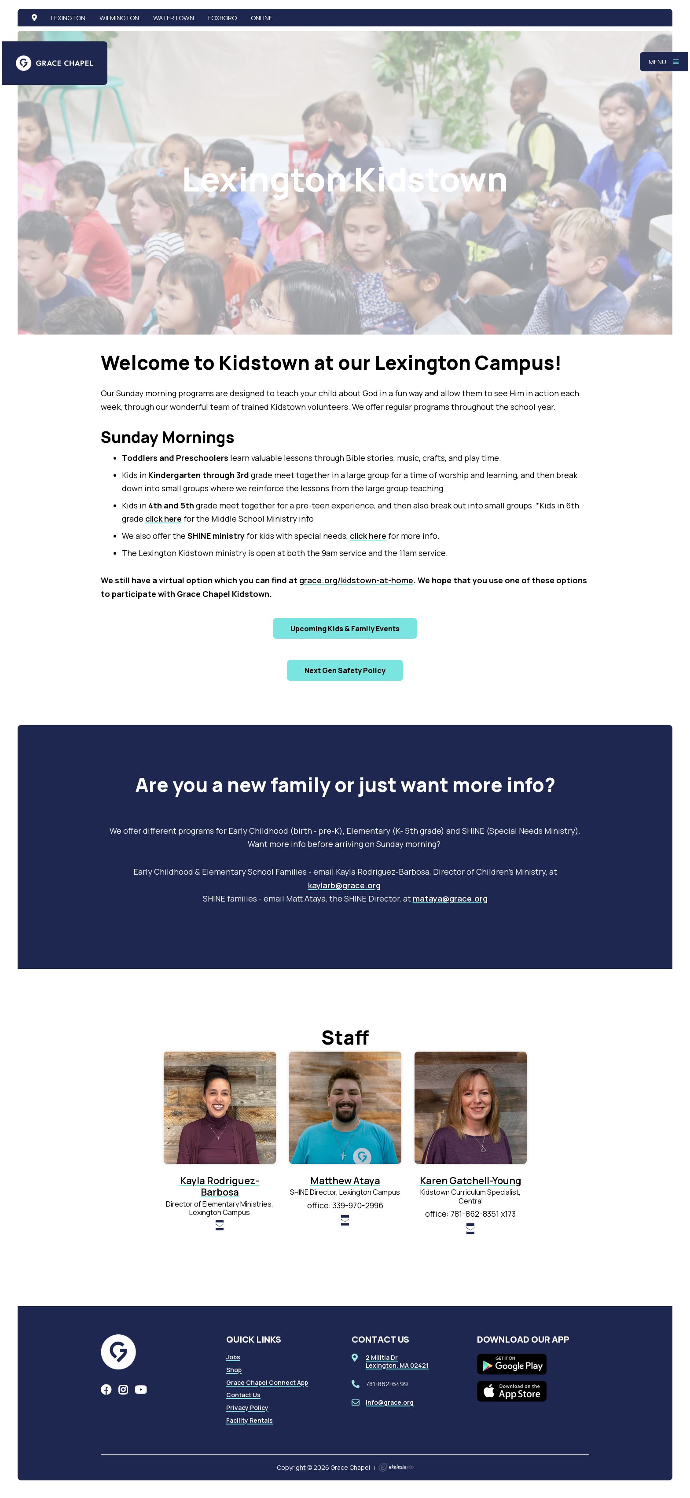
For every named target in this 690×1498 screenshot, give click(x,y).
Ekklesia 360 (396, 1467)
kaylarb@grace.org (344, 885)
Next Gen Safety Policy (345, 670)
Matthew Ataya (345, 1180)
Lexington (68, 17)
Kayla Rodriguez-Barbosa (219, 1186)
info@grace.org (390, 1402)
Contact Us (243, 1395)
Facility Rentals (249, 1420)
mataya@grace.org (450, 898)
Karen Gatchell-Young (470, 1180)
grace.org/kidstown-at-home (356, 580)
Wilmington (119, 17)
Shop (234, 1369)
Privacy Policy (247, 1407)
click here (163, 518)
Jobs (233, 1357)
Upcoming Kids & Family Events (345, 628)
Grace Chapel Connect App (267, 1382)
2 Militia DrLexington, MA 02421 (397, 1361)
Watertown (173, 17)
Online (261, 17)
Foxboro (222, 17)
